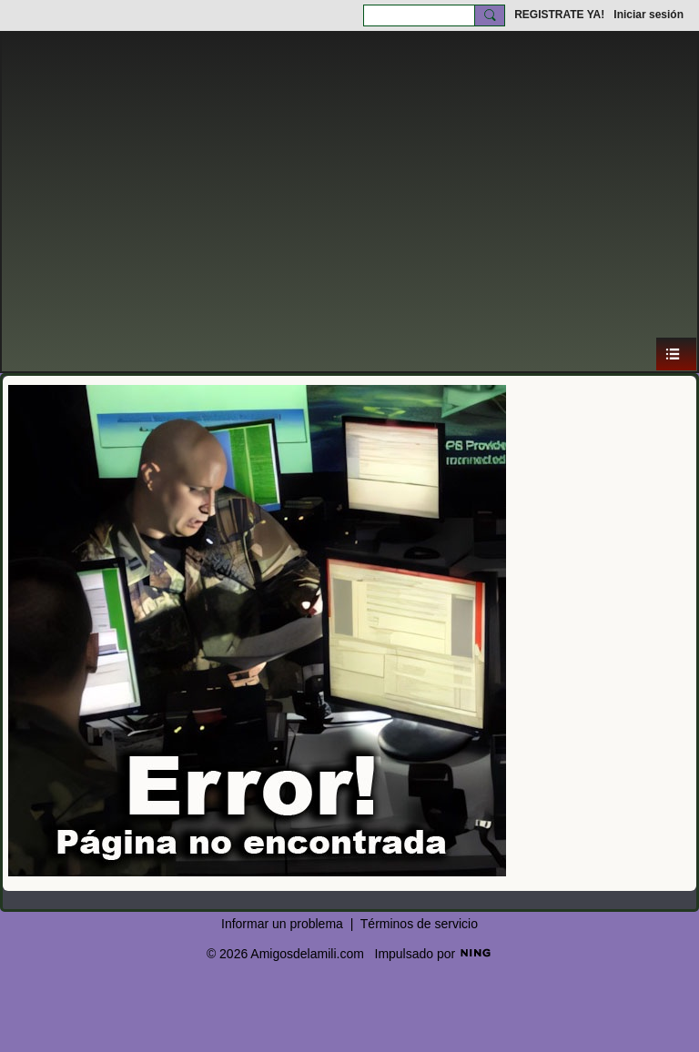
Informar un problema (282, 923)
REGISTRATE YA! (559, 14)
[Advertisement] (349, 200)
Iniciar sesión (648, 14)
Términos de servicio (419, 923)
